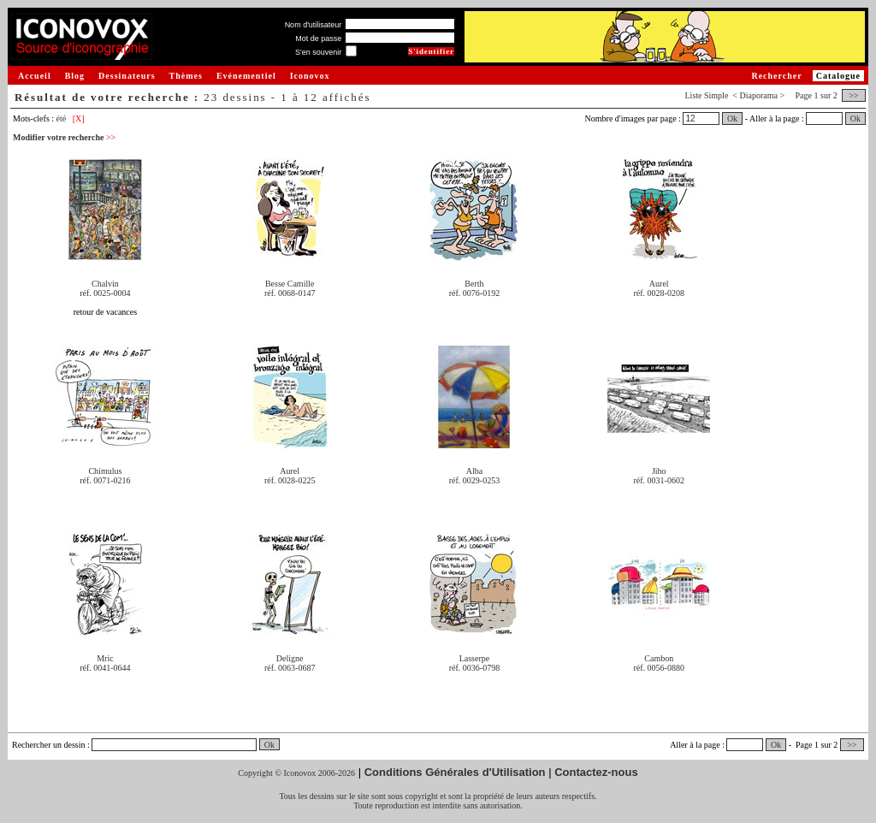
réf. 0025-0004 (105, 293)
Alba (474, 471)
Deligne (290, 658)
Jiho (659, 471)
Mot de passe (318, 38)
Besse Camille (290, 283)
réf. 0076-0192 (474, 293)
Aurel (659, 283)
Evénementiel (246, 75)
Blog (75, 75)
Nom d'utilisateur (313, 25)
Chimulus (104, 471)
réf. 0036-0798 (474, 667)
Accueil (34, 75)
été (61, 118)
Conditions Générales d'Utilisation (455, 772)
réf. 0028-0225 (289, 480)
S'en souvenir (318, 52)
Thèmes (186, 75)
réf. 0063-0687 (289, 667)
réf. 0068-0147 (289, 293)
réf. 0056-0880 (659, 667)
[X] (79, 118)
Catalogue (838, 75)
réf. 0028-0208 (659, 293)
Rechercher (776, 75)
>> (854, 95)
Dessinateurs (126, 75)
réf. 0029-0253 (474, 480)
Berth (474, 283)
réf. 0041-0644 (105, 667)
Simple (716, 95)
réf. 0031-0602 (659, 480)
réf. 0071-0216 (105, 480)
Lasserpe (474, 658)
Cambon (658, 658)
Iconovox (310, 75)
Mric (105, 658)
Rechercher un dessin (49, 744)
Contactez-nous (596, 772)
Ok (732, 118)
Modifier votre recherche (64, 137)
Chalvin (105, 283)
